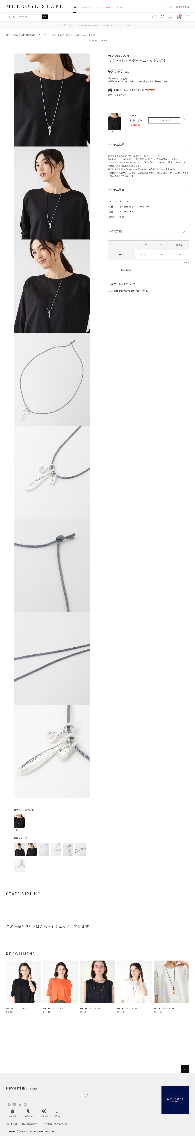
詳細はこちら (161, 81)
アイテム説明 (116, 145)
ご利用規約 (11, 1123)
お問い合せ (57, 1113)
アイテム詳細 (116, 190)
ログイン (170, 7)
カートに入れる (164, 120)
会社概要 (12, 1113)
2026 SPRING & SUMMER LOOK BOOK (94, 25)
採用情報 (44, 1113)
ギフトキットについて (123, 284)
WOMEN (86, 7)
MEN (98, 7)
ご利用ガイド (28, 1113)
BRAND (119, 7)
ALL (74, 7)
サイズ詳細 (115, 231)
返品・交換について (117, 94)
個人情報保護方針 (30, 1123)
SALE (108, 7)
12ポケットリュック (123, 25)
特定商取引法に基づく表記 (56, 1123)
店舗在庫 (135, 125)
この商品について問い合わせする (129, 291)
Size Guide (126, 269)
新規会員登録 (182, 7)
